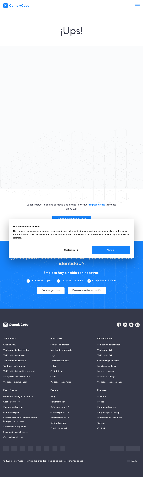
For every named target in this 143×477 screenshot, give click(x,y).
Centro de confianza (13, 436)
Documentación (57, 401)
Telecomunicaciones (59, 360)
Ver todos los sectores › (61, 381)
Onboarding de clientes (108, 360)
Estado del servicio (59, 427)
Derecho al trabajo (106, 376)
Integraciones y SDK (59, 417)
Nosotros (101, 396)
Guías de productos (59, 411)
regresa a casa (97, 205)
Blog (52, 396)
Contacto (101, 427)
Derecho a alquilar (105, 370)
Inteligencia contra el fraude (16, 376)
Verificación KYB (105, 354)
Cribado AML (9, 344)
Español (132, 460)
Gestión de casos (11, 401)
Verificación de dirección (14, 360)
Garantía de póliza (12, 411)
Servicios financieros (59, 344)
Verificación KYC (104, 349)
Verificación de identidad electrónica (20, 370)
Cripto (53, 376)
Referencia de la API (59, 406)
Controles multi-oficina (14, 365)
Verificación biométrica (14, 354)
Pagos (53, 354)
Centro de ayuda (58, 422)
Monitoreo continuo (106, 365)
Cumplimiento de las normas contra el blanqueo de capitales (21, 419)
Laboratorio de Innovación (109, 417)
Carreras (101, 422)
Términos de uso (75, 460)
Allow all (111, 250)
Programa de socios (106, 406)
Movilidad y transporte (61, 349)
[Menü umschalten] (137, 5)
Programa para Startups (109, 411)
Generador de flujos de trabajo (18, 396)
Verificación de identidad (108, 344)
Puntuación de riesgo (13, 406)
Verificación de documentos (16, 349)
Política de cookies (57, 460)
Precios (100, 401)
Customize (71, 250)
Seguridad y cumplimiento (15, 431)
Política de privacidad (36, 460)
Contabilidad (56, 370)
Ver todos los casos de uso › (110, 381)
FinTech (53, 365)
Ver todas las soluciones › (15, 381)
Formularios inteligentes (14, 426)
